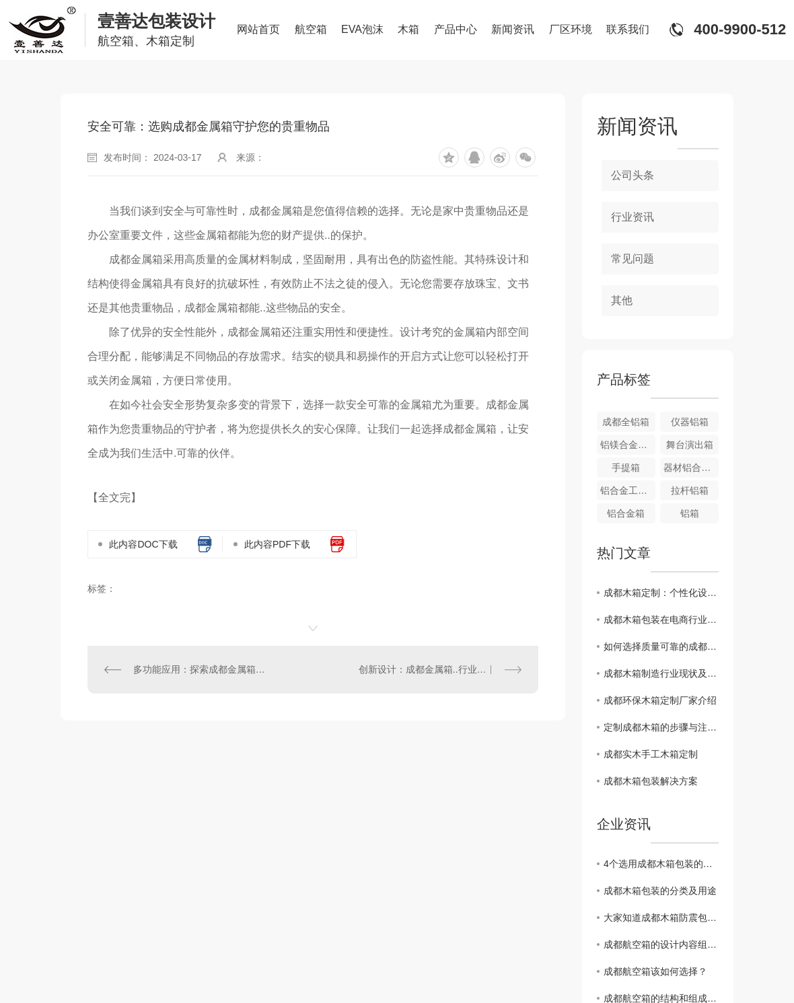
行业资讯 (632, 217)
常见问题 (632, 258)
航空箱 (311, 29)
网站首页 (258, 29)
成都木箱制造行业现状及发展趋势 (661, 673)
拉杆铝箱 (690, 490)
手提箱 (626, 467)
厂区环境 (570, 29)
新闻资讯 (512, 29)
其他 (622, 300)
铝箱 (689, 513)
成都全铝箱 (625, 421)
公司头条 (632, 175)
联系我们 (627, 29)
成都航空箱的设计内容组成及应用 (661, 944)
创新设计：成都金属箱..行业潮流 (427, 669)
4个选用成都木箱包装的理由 (661, 863)
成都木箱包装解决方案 (651, 781)
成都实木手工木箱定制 (651, 754)
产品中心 (455, 29)
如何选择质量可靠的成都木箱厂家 (661, 646)
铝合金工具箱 (627, 490)
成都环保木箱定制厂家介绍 (660, 700)
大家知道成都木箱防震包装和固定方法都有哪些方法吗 (661, 917)
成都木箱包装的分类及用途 (660, 890)
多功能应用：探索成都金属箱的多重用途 (200, 669)
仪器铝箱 (690, 421)
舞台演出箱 (689, 444)
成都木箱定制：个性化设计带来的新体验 (661, 592)
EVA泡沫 (362, 29)
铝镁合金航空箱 (627, 444)
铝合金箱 (626, 513)
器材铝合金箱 (691, 467)
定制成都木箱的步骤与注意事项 (661, 727)
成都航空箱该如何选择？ (655, 971)
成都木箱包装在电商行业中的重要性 (661, 619)
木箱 (408, 29)
